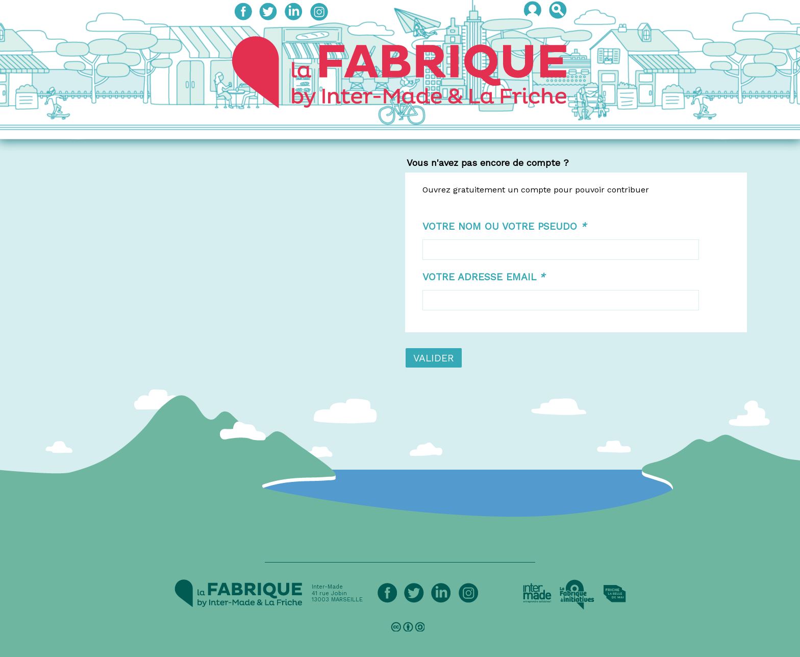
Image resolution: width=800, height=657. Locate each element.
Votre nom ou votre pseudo (504, 226)
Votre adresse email (483, 277)
